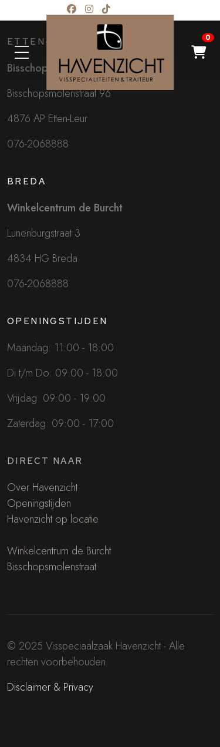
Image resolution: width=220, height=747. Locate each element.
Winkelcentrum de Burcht (59, 550)
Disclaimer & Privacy (50, 687)
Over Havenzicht (42, 487)
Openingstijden (39, 503)
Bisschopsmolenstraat (51, 566)
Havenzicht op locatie (53, 519)
